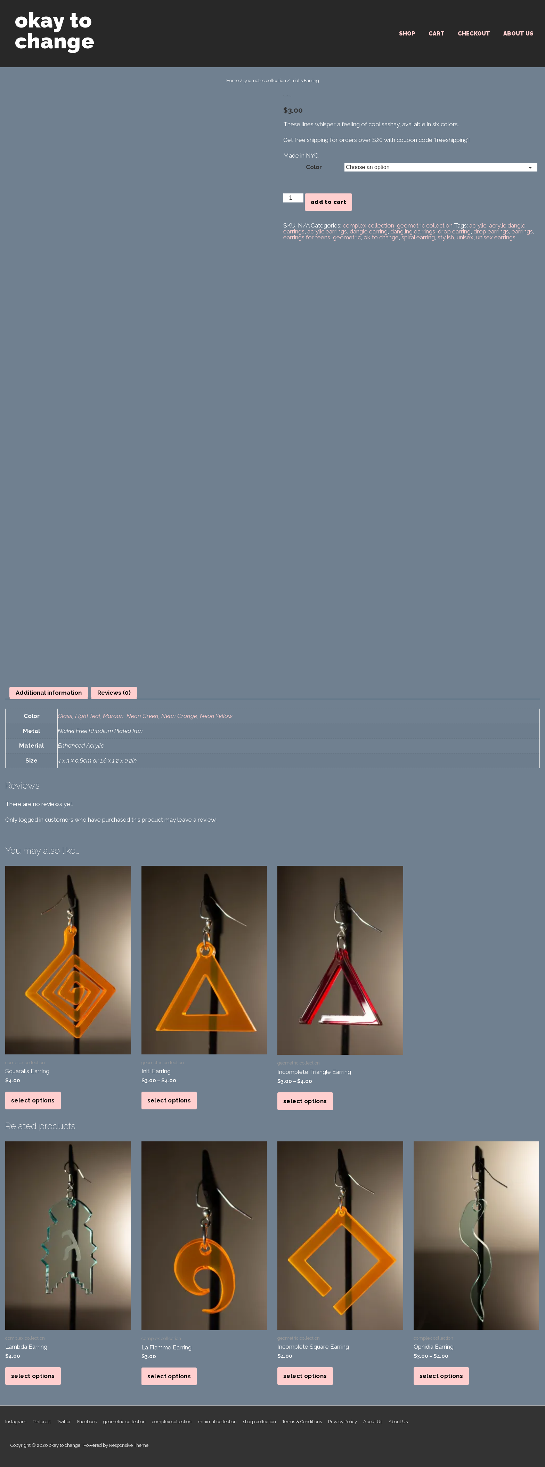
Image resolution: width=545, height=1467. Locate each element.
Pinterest (42, 1421)
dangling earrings (412, 231)
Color (314, 167)
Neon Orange (179, 715)
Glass (65, 715)
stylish (446, 237)
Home (232, 80)
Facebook (87, 1421)
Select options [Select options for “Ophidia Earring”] (441, 1375)
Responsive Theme (128, 1445)
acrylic (477, 225)
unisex (465, 237)
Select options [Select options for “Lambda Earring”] (33, 1375)
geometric (347, 237)
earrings (522, 231)
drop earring (454, 231)
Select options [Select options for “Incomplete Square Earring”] (305, 1375)
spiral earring (418, 237)
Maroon (113, 715)
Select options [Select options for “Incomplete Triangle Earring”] (305, 1101)
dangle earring (369, 231)
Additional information (49, 692)
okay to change (55, 30)
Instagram (15, 1421)
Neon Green (142, 715)
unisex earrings (495, 237)
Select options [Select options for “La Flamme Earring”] (169, 1376)
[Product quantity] (293, 197)
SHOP (407, 33)
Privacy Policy (342, 1421)
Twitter (64, 1421)
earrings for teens (306, 237)
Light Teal (87, 715)
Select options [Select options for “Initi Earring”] (169, 1100)
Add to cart (328, 202)
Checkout (474, 33)
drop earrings (491, 231)
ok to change (381, 237)
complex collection (368, 225)
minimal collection (217, 1421)
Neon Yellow (216, 715)
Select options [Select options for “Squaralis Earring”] (33, 1100)
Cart (437, 33)
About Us (518, 33)
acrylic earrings (327, 231)
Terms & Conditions (302, 1421)
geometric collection (265, 80)
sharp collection (259, 1421)
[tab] (48, 693)
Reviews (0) (114, 692)
